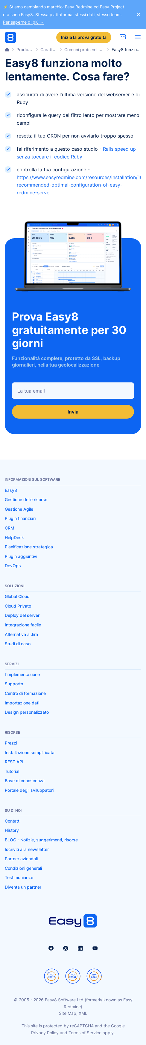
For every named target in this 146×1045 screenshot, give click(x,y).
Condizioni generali (23, 868)
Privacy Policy (45, 1032)
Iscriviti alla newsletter (27, 849)
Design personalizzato (27, 712)
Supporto (14, 683)
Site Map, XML (73, 1013)
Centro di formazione (25, 693)
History (12, 830)
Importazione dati (22, 702)
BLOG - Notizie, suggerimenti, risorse (41, 839)
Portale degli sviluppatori (29, 790)
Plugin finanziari (20, 518)
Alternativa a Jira (21, 634)
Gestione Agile (19, 509)
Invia (73, 412)
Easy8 (11, 490)
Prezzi (11, 742)
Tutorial (12, 771)
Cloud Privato (18, 605)
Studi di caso (18, 643)
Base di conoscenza (25, 780)
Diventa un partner (23, 887)
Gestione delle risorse (26, 499)
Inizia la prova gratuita (84, 37)
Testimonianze (19, 877)
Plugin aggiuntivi (21, 556)
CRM (9, 527)
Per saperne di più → (23, 22)
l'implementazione (22, 674)
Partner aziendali (21, 858)
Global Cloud (17, 596)
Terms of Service (85, 1032)
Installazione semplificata (29, 752)
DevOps (13, 565)
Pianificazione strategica (29, 546)
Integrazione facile (23, 624)
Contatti (12, 820)
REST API (14, 761)
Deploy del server (22, 615)
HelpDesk (14, 537)
